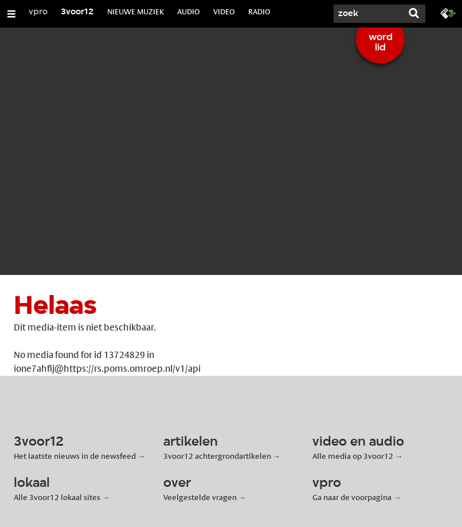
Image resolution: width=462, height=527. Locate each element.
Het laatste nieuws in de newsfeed (75, 456)
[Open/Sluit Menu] (11, 13)
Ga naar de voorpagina (351, 497)
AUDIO (188, 11)
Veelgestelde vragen (200, 497)
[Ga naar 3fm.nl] (448, 12)
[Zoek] (368, 14)
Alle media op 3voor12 (352, 456)
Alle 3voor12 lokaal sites (57, 497)
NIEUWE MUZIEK (135, 11)
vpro (38, 12)
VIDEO (224, 11)
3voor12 (77, 12)
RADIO (259, 11)
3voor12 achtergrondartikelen (217, 456)
